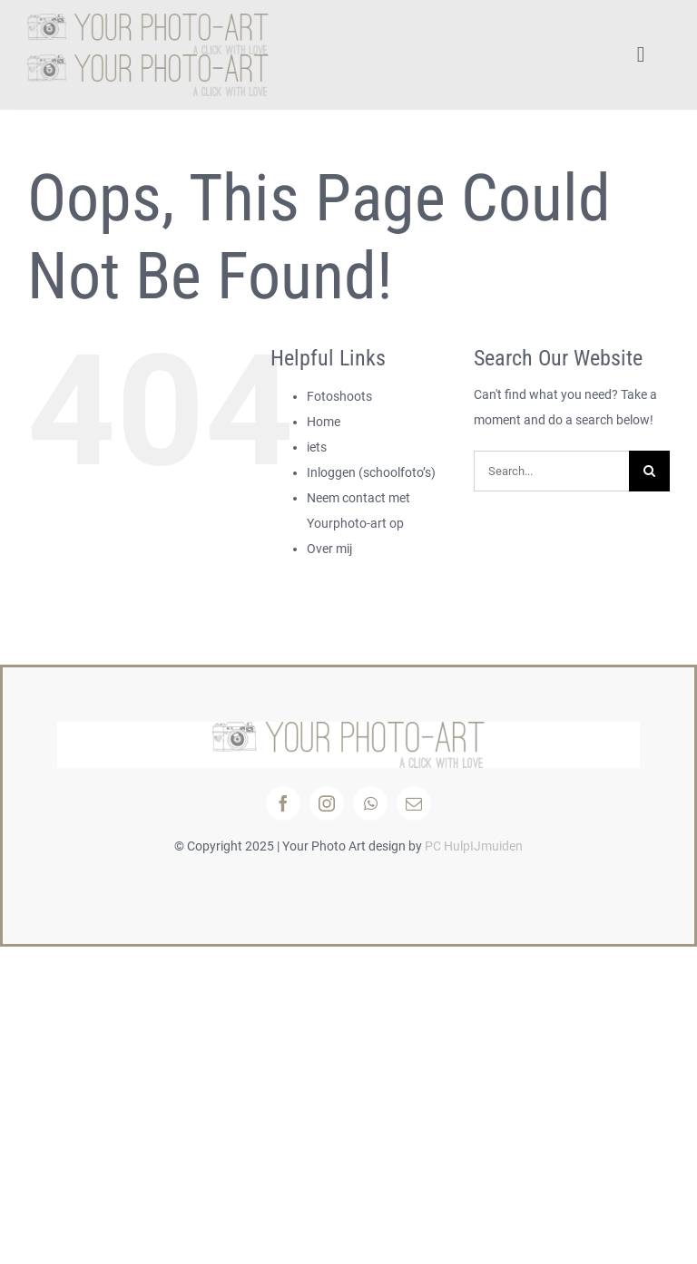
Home (323, 421)
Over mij (329, 548)
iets (317, 447)
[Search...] (551, 471)
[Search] (649, 471)
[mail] (414, 803)
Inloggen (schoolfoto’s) (371, 472)
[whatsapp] (370, 803)
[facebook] (283, 803)
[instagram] (326, 803)
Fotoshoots (339, 396)
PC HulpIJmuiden (474, 846)
